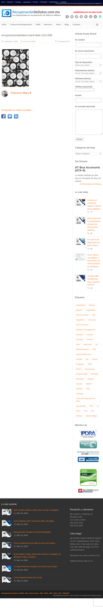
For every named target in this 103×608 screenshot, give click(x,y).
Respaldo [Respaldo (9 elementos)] (94, 374)
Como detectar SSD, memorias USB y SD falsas (34, 521)
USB (50, 593)
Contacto (64, 2)
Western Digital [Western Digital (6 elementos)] (91, 416)
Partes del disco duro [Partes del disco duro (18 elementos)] (83, 354)
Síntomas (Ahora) (88, 80)
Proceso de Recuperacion (21, 25)
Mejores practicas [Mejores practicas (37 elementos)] (82, 349)
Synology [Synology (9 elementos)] (79, 394)
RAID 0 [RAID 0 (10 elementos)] (78, 369)
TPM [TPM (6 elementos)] (91, 406)
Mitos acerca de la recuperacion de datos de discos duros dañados (94, 224)
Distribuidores (53, 2)
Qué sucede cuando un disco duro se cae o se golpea (36, 510)
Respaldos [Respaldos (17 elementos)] (80, 379)
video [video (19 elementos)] (78, 411)
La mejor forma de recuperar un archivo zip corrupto (35, 566)
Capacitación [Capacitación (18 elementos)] (90, 310)
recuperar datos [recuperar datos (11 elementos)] (81, 374)
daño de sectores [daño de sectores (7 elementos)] (82, 315)
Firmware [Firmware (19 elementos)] (79, 335)
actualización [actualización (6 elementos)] (80, 305)
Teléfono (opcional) (84, 88)
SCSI (55, 593)
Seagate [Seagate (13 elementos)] (91, 379)
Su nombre (88, 43)
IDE (41, 593)
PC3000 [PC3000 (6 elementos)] (79, 359)
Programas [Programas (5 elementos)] (80, 364)
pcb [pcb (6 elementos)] (87, 359)
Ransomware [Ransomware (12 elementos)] (90, 369)
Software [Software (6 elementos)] (79, 389)
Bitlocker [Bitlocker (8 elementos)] (79, 310)
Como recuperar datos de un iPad (28, 577)
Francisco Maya (30, 41)
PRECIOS (66, 593)
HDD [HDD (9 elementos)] (78, 344)
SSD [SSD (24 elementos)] (88, 389)
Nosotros (10, 2)
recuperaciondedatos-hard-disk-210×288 (26, 35)
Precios (35, 2)
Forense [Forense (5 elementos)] (90, 335)
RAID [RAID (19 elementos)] (90, 364)
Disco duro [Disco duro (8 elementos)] (92, 320)
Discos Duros (34, 593)
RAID (38, 25)
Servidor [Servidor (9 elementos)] (79, 384)
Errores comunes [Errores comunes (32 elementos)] (82, 325)
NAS (26, 593)
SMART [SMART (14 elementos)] (89, 384)
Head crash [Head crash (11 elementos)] (87, 344)
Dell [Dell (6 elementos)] (93, 315)
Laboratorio (27, 2)
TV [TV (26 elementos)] (98, 406)
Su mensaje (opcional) (88, 120)
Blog (67, 25)
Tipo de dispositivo (88, 63)
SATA (46, 593)
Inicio (3, 2)
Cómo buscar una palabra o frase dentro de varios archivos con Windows (93, 261)
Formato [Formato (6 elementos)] (90, 339)
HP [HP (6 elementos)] (96, 344)
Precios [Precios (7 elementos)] (95, 359)
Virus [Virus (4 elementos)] (85, 411)
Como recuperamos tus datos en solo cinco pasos (34, 543)
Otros (58, 25)
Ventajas (18, 2)
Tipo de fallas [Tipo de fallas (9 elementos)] (81, 406)
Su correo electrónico (88, 54)
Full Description (86, 184)
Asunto (88, 98)
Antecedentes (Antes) (88, 72)
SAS (59, 593)
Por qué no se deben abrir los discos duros (93, 242)
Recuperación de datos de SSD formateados (32, 532)
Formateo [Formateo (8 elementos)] (79, 339)
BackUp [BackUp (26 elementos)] (92, 305)
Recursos (48, 25)
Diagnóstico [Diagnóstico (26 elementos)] (80, 320)
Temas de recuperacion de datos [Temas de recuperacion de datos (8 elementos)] (85, 400)
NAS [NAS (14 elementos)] (94, 349)
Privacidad (43, 2)
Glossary (98, 184)
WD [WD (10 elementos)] (92, 411)
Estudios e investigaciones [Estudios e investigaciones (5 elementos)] (85, 330)
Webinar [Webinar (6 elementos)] (79, 416)
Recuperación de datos (9, 593)
